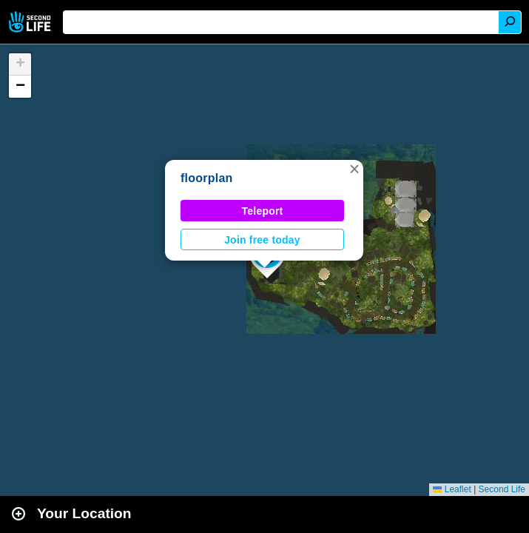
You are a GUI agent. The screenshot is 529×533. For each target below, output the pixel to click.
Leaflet (452, 489)
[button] (354, 169)
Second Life (31, 21)
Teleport (262, 211)
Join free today (262, 240)
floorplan (207, 178)
